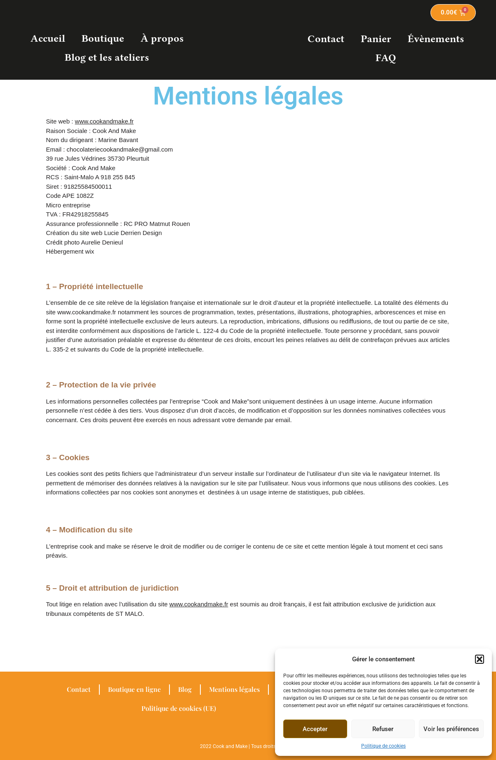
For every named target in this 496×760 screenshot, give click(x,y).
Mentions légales (234, 689)
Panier (376, 39)
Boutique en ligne (134, 689)
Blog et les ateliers (107, 57)
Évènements (436, 39)
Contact (326, 39)
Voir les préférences (451, 729)
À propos (162, 38)
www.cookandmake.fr (104, 121)
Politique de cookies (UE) (178, 708)
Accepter (315, 729)
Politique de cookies (383, 746)
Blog (185, 689)
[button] (479, 659)
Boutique (103, 38)
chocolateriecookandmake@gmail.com (120, 149)
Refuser (382, 729)
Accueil (48, 38)
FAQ (386, 58)
